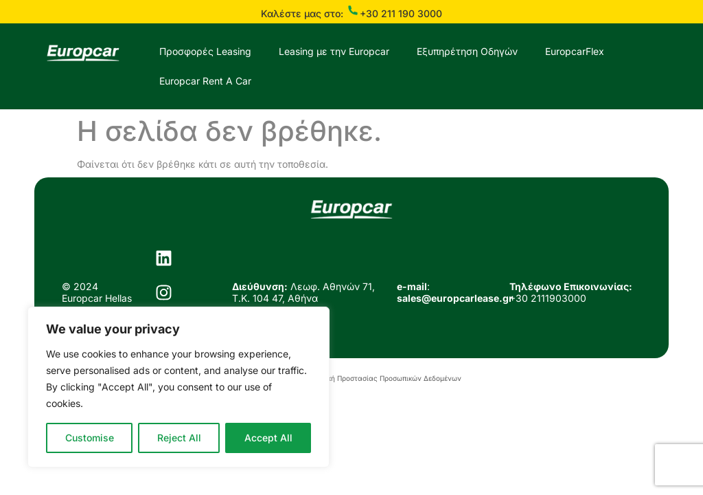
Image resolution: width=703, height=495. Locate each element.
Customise (89, 437)
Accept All (268, 437)
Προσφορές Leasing (205, 51)
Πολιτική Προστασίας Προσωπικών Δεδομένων (384, 378)
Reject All (179, 437)
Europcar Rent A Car (205, 81)
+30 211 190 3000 (401, 13)
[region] (178, 387)
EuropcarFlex (574, 51)
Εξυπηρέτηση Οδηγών (467, 51)
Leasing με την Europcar (334, 51)
